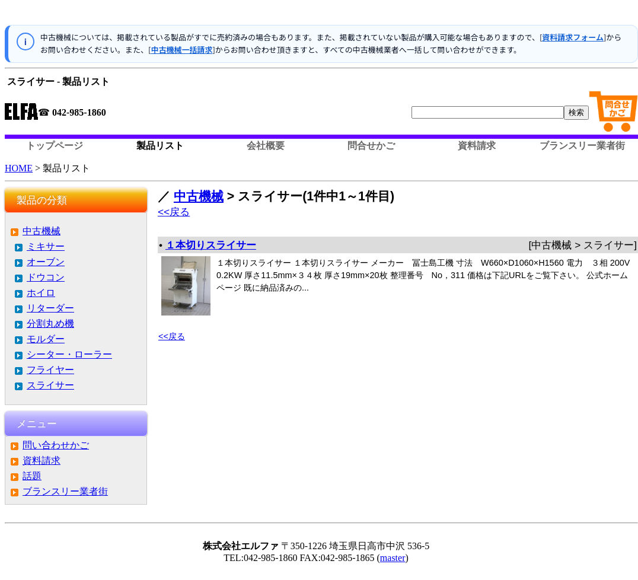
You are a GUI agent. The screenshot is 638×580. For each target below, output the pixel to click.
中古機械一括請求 (181, 49)
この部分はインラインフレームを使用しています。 (321, 15)
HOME (19, 168)
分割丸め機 (50, 323)
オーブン (46, 262)
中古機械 (41, 231)
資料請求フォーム (573, 37)
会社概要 (266, 146)
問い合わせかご (56, 445)
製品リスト (160, 146)
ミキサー (46, 246)
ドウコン (46, 277)
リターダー (50, 308)
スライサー (50, 385)
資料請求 (477, 146)
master (393, 558)
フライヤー (50, 370)
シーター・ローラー (69, 354)
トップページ (54, 146)
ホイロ (41, 293)
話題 (32, 476)
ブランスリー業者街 (582, 146)
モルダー (46, 339)
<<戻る (174, 212)
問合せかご (371, 146)
